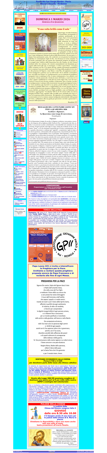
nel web (90, 66)
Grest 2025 (17, 159)
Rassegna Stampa (20, 209)
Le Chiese (18, 136)
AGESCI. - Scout (19, 171)
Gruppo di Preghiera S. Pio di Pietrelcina (19, 183)
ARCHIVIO (89, 10)
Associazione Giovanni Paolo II (18, 177)
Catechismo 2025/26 (19, 148)
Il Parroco (18, 133)
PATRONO (62, 10)
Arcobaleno (18, 191)
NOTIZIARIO (27, 10)
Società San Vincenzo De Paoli (18, 194)
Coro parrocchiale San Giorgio (19, 197)
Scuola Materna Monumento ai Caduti (19, 180)
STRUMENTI (80, 10)
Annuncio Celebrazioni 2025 (18, 143)
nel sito (84, 66)
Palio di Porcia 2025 (19, 158)
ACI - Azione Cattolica (18, 169)
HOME (18, 10)
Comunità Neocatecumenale (18, 189)
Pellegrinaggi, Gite (20, 145)
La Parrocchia (19, 134)
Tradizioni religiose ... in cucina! (19, 204)
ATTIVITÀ (71, 10)
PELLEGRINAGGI (45, 10)
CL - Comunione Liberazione (18, 174)
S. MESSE (36, 10)
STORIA (53, 10)
